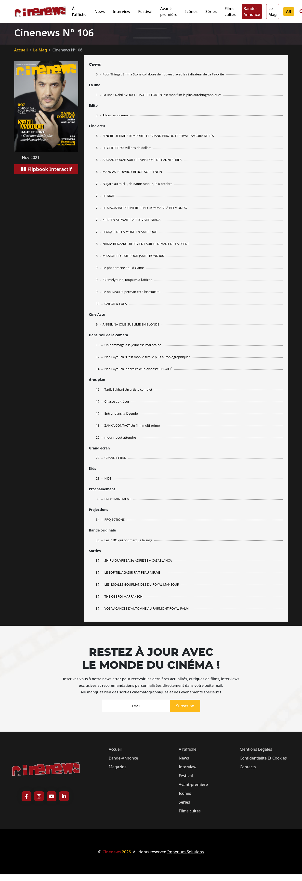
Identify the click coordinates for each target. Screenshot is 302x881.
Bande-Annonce (252, 11)
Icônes (191, 11)
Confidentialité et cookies (263, 758)
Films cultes (230, 11)
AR (288, 11)
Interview (121, 11)
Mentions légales (256, 749)
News (99, 11)
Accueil (21, 50)
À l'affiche (79, 11)
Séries (211, 11)
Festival (145, 11)
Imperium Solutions (185, 852)
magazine (118, 767)
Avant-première (168, 11)
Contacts (248, 767)
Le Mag (272, 11)
